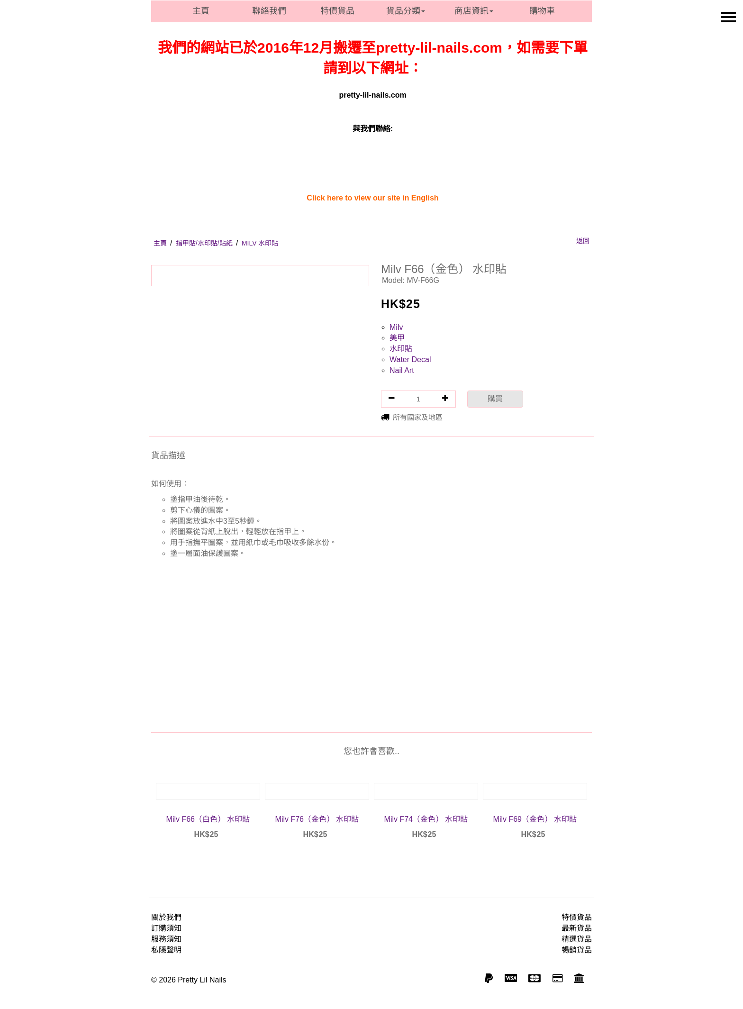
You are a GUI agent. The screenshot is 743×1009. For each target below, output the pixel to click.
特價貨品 (337, 11)
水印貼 (401, 349)
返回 (582, 241)
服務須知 (166, 939)
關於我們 (166, 917)
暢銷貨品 (577, 950)
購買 (495, 399)
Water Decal (410, 359)
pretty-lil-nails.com (372, 95)
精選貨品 (577, 939)
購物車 (542, 11)
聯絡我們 (269, 11)
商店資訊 (473, 11)
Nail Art (402, 370)
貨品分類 (405, 11)
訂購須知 (166, 928)
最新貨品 (577, 928)
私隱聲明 (166, 950)
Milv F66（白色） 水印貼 (208, 819)
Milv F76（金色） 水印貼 (317, 819)
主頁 (200, 11)
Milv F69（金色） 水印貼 (535, 819)
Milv (396, 327)
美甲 (397, 338)
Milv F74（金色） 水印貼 (426, 819)
